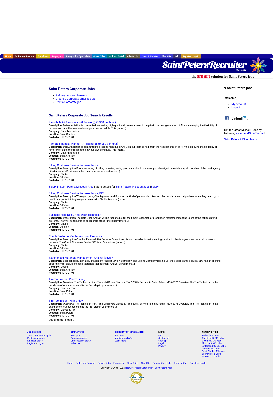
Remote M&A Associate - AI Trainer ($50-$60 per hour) (82, 122)
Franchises (43, 56)
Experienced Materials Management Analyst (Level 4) (82, 257)
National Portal (116, 56)
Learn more (120, 340)
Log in (40, 343)
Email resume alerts (81, 340)
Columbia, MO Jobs (211, 340)
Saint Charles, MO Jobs (213, 351)
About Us (166, 56)
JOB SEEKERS (34, 332)
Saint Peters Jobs (163, 367)
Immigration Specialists (78, 56)
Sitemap (162, 340)
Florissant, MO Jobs (212, 343)
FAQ (160, 335)
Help (176, 56)
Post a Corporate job (68, 102)
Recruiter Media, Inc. (260, 67)
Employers (57, 56)
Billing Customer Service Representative (73, 165)
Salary (155, 186)
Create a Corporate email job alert (76, 98)
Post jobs (75, 335)
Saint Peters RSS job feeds (240, 139)
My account (238, 104)
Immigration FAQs (123, 338)
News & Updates (150, 56)
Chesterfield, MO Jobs (213, 338)
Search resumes (79, 338)
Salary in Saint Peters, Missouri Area (71, 186)
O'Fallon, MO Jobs (211, 348)
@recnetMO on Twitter (250, 133)
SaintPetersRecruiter (204, 64)
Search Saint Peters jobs (39, 335)
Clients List (133, 56)
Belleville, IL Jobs (210, 335)
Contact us (163, 338)
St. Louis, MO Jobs (211, 356)
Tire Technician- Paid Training (67, 279)
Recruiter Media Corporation (139, 367)
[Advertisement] (136, 27)
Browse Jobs (104, 363)
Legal (161, 343)
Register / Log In (191, 56)
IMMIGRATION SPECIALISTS (129, 332)
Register (31, 343)
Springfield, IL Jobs (211, 353)
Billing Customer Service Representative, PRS (76, 193)
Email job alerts (35, 340)
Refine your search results (72, 95)
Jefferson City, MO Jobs (214, 346)
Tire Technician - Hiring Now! (66, 300)
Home (8, 56)
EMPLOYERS (77, 332)
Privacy (161, 346)
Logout (235, 107)
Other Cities (99, 56)
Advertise (75, 343)
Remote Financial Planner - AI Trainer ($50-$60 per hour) (83, 143)
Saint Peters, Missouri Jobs (133, 186)
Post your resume (36, 338)
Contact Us (158, 363)
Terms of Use (180, 363)
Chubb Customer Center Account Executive (75, 236)
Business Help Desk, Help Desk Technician (75, 214)
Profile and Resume (24, 56)
